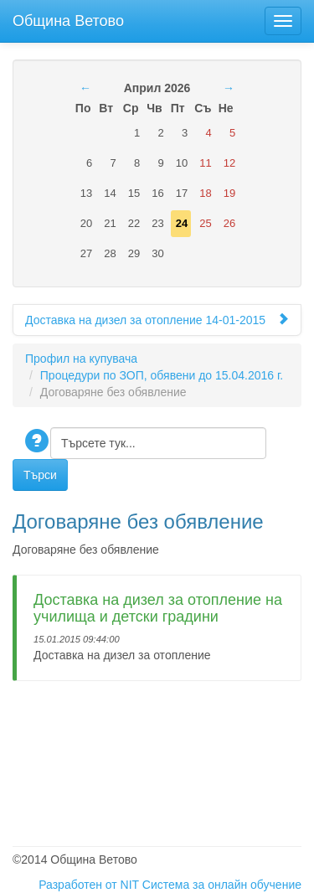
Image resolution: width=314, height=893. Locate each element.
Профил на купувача (81, 358)
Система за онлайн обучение (221, 884)
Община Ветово (68, 19)
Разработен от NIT (89, 884)
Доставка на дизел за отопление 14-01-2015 (157, 319)
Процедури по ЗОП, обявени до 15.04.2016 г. (161, 375)
